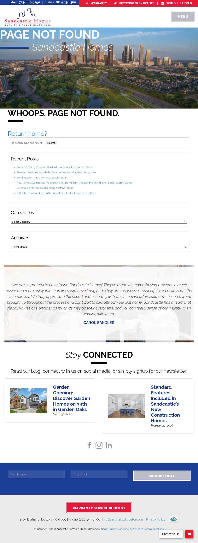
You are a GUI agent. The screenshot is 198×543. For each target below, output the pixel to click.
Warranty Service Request (99, 508)
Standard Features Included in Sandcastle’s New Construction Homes (56, 172)
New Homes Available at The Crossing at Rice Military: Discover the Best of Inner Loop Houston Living (74, 182)
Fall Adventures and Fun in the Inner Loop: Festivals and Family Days (56, 193)
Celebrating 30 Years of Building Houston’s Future (45, 187)
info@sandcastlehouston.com (123, 519)
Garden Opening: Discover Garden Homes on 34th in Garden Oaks (54, 167)
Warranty (96, 3)
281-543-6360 (65, 2)
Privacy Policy (157, 519)
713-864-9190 (29, 2)
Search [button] (51, 142)
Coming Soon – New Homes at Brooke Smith (42, 177)
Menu (183, 17)
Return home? (27, 133)
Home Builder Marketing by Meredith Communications (132, 528)
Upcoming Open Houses (134, 3)
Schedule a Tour (176, 3)
